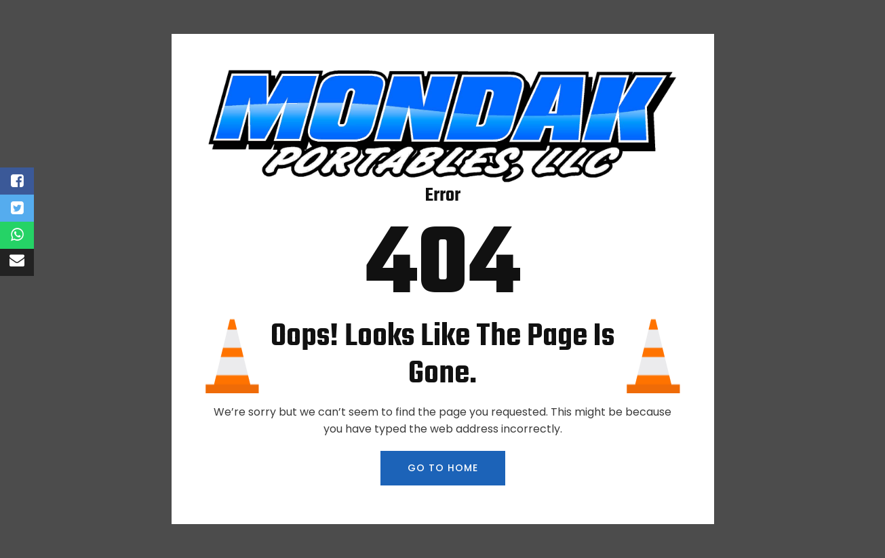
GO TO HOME (443, 468)
